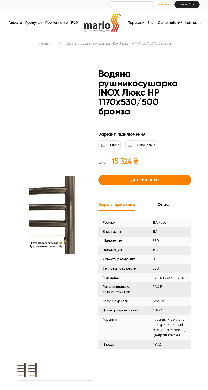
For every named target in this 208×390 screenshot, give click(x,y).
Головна (15, 23)
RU (167, 4)
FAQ (74, 23)
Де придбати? (187, 4)
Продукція (33, 23)
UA (161, 4)
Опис (163, 205)
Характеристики (116, 205)
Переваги (136, 23)
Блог (151, 23)
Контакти (193, 23)
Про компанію (56, 23)
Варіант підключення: (122, 134)
